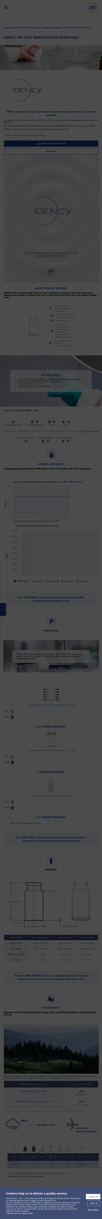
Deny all (93, 1203)
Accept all (93, 1196)
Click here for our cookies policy (19, 1213)
